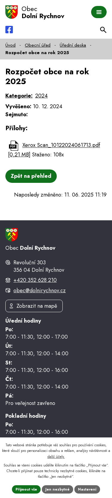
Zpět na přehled (31, 176)
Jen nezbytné (57, 489)
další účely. (56, 456)
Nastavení (87, 489)
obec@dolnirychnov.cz (39, 290)
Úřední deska (73, 45)
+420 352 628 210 (35, 280)
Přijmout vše (26, 489)
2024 (41, 96)
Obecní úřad (37, 45)
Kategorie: (19, 96)
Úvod (10, 45)
